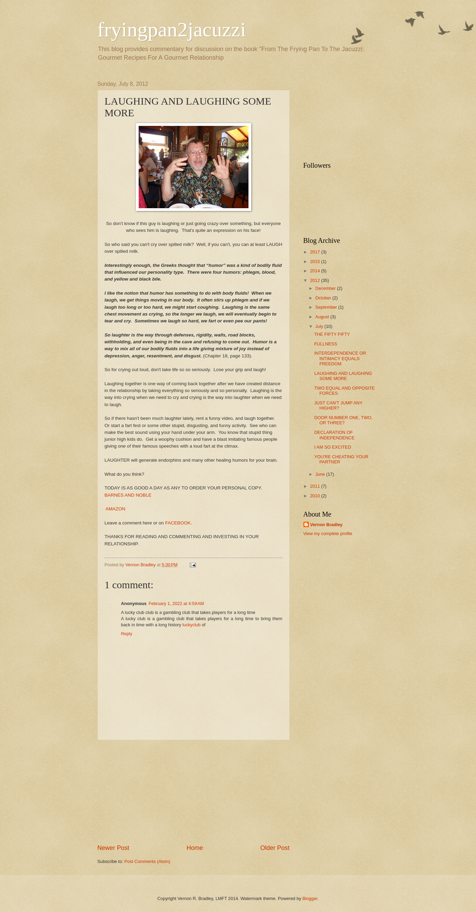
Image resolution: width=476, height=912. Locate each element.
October (323, 297)
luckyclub (191, 624)
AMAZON (116, 508)
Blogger (309, 898)
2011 (315, 486)
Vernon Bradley (326, 524)
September (326, 307)
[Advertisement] (193, 792)
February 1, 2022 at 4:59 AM (176, 603)
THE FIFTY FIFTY (332, 334)
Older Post (274, 847)
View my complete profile (327, 533)
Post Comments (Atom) (147, 861)
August (322, 316)
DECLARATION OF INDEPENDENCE (334, 435)
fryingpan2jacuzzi (171, 29)
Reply (126, 633)
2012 (315, 280)
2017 (315, 251)
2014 (315, 270)
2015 (315, 261)
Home (194, 847)
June (320, 474)
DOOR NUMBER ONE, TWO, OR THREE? (343, 420)
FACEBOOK (177, 522)
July (319, 326)
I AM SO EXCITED (332, 447)
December (326, 288)
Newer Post (113, 847)
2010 (315, 495)
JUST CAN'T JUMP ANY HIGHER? (338, 405)
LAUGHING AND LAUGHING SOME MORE (343, 376)
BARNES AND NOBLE (128, 495)
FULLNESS (325, 343)
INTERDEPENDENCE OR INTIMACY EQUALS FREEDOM (340, 358)
